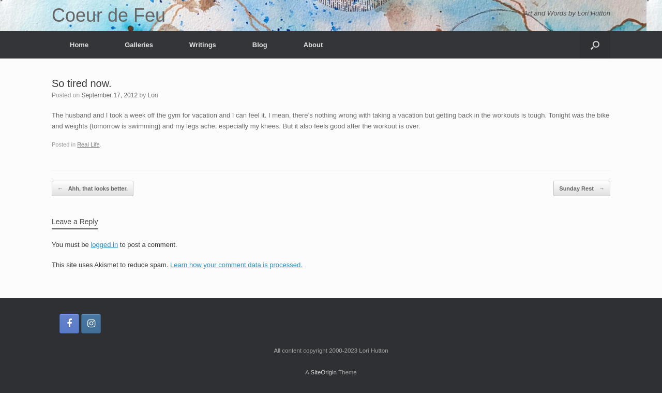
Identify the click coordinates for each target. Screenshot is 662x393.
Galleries (139, 45)
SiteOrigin (323, 372)
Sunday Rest (582, 188)
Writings (202, 45)
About (313, 45)
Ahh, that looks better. (92, 188)
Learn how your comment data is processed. (236, 265)
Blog (259, 45)
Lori (153, 95)
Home (79, 45)
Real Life (88, 144)
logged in (104, 245)
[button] (595, 45)
